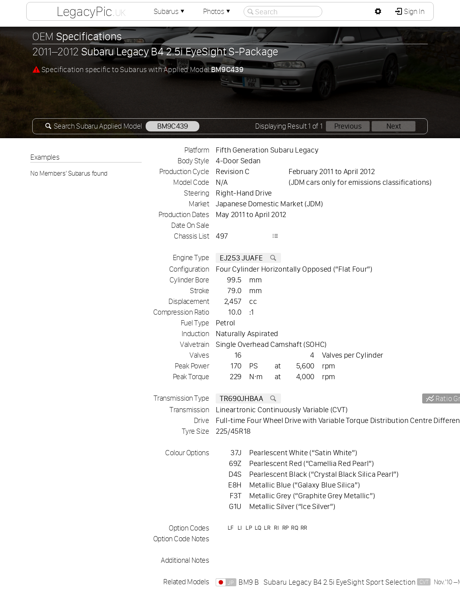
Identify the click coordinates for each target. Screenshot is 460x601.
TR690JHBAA (248, 398)
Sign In (413, 11)
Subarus (170, 11)
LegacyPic (91, 11)
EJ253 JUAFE (248, 257)
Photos (217, 11)
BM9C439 (172, 126)
